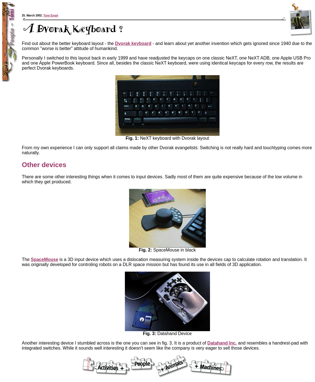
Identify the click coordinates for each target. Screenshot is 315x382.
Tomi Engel (50, 15)
